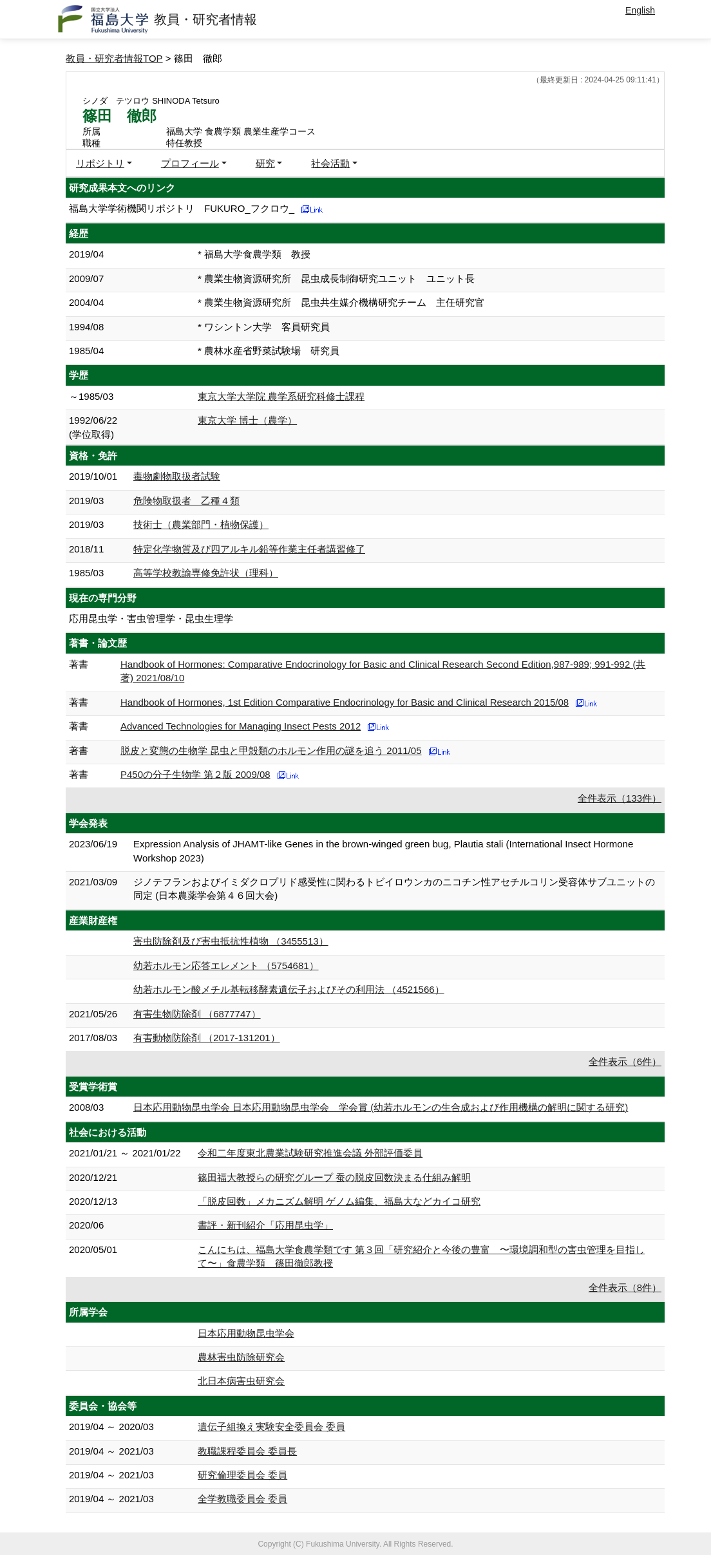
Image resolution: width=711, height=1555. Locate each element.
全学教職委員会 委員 (242, 1498)
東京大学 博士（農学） (247, 420)
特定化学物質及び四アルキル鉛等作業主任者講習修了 (249, 548)
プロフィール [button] (190, 163)
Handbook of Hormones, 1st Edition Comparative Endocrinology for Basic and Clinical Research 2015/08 (344, 702)
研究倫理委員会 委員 (242, 1474)
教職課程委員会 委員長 (247, 1451)
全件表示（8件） (625, 1287)
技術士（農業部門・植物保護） (201, 524)
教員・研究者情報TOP (114, 58)
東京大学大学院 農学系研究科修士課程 (281, 396)
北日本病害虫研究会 (241, 1380)
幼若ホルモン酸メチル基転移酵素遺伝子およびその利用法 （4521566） (288, 989)
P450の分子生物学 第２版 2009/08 (195, 774)
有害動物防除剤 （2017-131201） (206, 1037)
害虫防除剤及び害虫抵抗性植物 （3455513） (230, 941)
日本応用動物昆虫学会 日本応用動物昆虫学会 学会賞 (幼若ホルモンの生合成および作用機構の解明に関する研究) (380, 1107)
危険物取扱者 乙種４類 (186, 500)
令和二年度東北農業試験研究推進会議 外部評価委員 (310, 1152)
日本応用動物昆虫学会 (246, 1333)
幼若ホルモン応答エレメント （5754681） (226, 965)
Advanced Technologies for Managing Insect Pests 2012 (240, 726)
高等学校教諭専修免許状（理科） (205, 572)
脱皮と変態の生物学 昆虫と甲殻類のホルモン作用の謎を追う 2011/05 (271, 750)
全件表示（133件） (619, 798)
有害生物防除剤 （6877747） (197, 1013)
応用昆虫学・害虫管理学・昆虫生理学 (151, 618)
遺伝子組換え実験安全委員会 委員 (271, 1426)
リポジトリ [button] (100, 163)
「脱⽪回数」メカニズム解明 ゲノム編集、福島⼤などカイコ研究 (339, 1201)
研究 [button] (265, 163)
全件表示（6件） (625, 1061)
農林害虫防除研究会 (241, 1357)
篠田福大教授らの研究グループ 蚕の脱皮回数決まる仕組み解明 (334, 1177)
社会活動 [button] (330, 163)
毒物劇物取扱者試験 (176, 476)
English (640, 10)
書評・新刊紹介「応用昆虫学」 (265, 1225)
